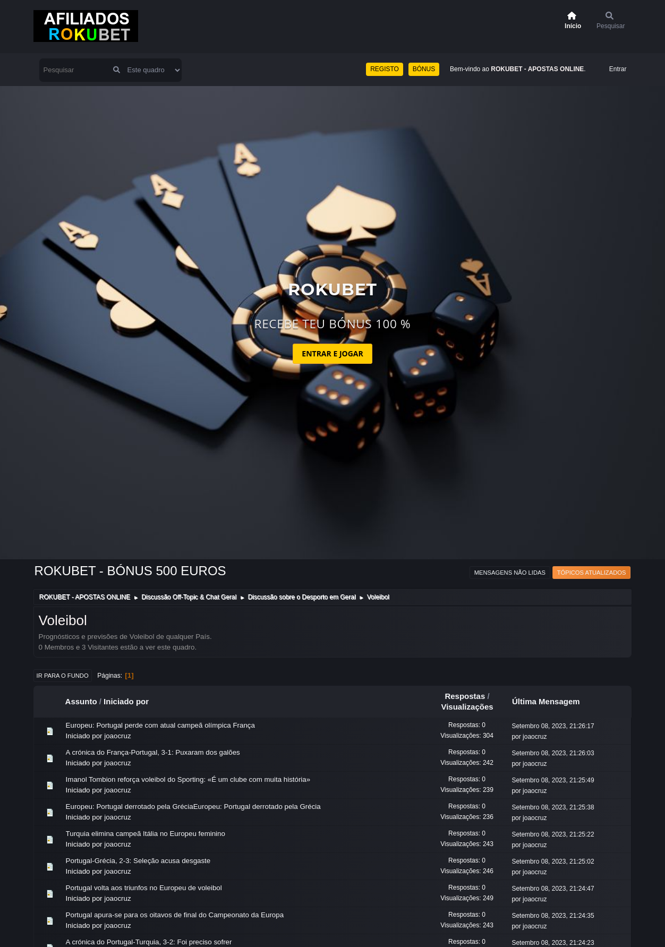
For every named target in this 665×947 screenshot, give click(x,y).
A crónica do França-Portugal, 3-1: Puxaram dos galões (153, 752)
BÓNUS (424, 69)
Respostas (465, 696)
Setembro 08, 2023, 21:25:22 (552, 834)
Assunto (81, 701)
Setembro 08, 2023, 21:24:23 (552, 942)
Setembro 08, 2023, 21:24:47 (552, 888)
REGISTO (384, 69)
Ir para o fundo (63, 675)
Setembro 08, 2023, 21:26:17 (552, 726)
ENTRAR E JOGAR (332, 353)
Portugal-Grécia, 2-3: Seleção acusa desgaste (138, 861)
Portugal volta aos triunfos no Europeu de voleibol (144, 888)
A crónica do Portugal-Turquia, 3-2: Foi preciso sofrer (149, 942)
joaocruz (117, 736)
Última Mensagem (551, 701)
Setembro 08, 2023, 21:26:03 (552, 753)
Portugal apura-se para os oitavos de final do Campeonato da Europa (175, 915)
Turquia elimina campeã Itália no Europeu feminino (145, 834)
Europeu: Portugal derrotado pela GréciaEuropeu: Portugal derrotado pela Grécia (193, 807)
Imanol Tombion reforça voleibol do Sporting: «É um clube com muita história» (188, 779)
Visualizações (467, 706)
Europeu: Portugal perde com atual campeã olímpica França (160, 725)
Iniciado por (126, 701)
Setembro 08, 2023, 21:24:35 (552, 915)
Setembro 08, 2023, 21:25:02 (552, 861)
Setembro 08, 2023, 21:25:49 (552, 780)
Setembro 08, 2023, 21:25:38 (552, 807)
